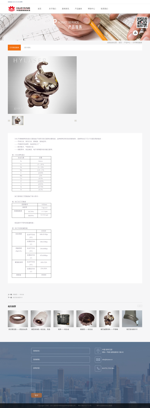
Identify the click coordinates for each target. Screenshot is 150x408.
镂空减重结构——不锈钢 (109, 329)
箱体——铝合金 (63, 329)
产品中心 (127, 42)
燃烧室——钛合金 (86, 329)
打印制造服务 (137, 42)
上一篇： (16, 294)
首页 (39, 9)
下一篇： (15, 297)
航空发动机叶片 (132, 329)
